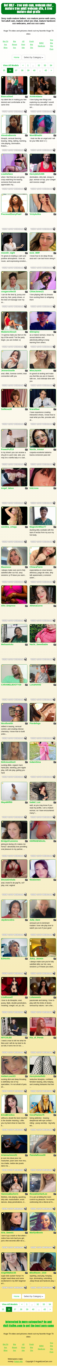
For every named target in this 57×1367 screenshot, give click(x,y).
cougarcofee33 (8, 291)
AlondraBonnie (8, 135)
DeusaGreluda (8, 880)
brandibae (35, 409)
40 (34, 70)
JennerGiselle (8, 370)
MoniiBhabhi (36, 135)
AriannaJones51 (9, 1155)
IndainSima (35, 762)
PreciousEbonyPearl (11, 214)
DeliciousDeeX (8, 762)
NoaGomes (35, 880)
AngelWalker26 (8, 1273)
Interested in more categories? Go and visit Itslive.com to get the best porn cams (28, 1324)
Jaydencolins (7, 920)
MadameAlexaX (9, 332)
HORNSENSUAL (38, 841)
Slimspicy (34, 332)
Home (16, 57)
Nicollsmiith (7, 723)
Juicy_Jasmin (36, 958)
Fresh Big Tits (31, 44)
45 (46, 70)
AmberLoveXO (8, 1076)
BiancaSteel (7, 96)
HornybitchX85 (37, 174)
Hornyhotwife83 (37, 1076)
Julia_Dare (35, 920)
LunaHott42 (35, 685)
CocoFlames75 (37, 1115)
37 (16, 70)
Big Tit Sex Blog (5, 44)
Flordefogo (35, 723)
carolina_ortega (9, 527)
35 (4, 70)
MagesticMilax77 (38, 527)
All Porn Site (23, 44)
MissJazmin (35, 370)
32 (39, 65)
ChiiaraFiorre (36, 567)
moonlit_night (8, 253)
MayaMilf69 (6, 802)
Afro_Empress (8, 606)
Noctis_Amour (37, 449)
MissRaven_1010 (38, 1273)
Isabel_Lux (35, 802)
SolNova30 (6, 409)
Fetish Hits (18, 1361)
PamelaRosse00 (38, 1155)
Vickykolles (35, 214)
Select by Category (33, 57)
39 (28, 70)
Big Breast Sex (14, 44)
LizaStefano (7, 174)
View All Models (11, 65)
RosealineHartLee (38, 1194)
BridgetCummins (9, 841)
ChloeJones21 (37, 291)
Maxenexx (6, 567)
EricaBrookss (8, 1115)
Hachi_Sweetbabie (39, 644)
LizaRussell (7, 997)
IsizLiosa (34, 488)
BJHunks (5, 958)
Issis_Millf (35, 253)
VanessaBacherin (9, 1194)
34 (51, 65)
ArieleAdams (36, 96)
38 (22, 70)
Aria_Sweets (7, 1232)
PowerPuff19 (7, 449)
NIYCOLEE (6, 1037)
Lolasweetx (35, 997)
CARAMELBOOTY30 (11, 685)
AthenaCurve (36, 606)
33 (45, 65)
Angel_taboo (7, 488)
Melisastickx (7, 644)
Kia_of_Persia (36, 1037)
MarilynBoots (36, 1232)
